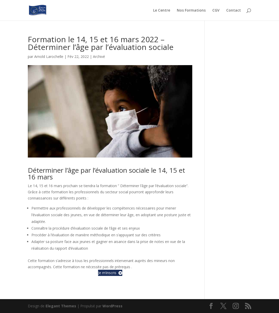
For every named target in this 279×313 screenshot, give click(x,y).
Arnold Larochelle (48, 56)
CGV (216, 10)
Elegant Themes (61, 305)
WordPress (112, 305)
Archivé (99, 56)
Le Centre (161, 10)
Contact (233, 10)
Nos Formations (191, 10)
